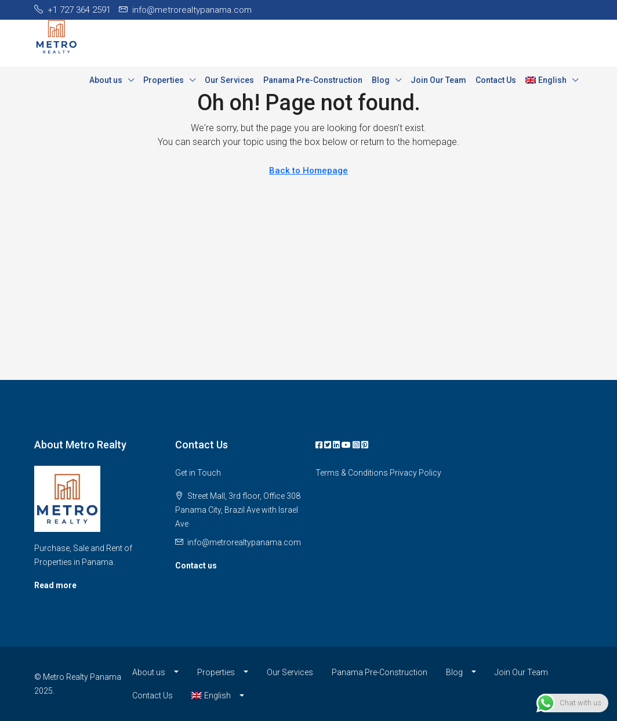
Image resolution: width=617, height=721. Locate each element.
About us (105, 80)
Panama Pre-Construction (312, 80)
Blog (381, 80)
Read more (55, 585)
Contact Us (496, 80)
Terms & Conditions (351, 472)
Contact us (196, 565)
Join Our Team (438, 80)
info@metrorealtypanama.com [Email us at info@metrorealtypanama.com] (244, 542)
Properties (163, 80)
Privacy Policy (415, 472)
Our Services (229, 80)
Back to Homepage (308, 170)
